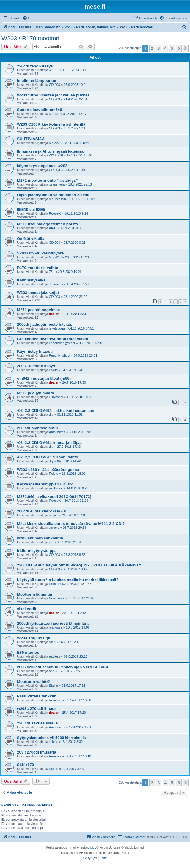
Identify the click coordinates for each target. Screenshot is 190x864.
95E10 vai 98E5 (31, 209)
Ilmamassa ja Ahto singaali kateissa (50, 151)
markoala (55, 627)
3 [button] (159, 48)
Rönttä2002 (57, 584)
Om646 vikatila (30, 238)
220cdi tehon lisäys (35, 66)
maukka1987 (58, 199)
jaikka (53, 741)
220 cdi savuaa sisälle (37, 723)
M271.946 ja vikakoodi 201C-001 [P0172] (54, 496)
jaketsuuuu (57, 328)
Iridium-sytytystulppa (36, 550)
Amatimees (57, 432)
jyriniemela (57, 184)
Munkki (54, 113)
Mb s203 (55, 143)
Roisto (53, 473)
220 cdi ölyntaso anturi (38, 428)
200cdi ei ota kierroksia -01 (42, 511)
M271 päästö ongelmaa (38, 310)
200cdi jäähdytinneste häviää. (44, 324)
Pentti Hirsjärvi (59, 355)
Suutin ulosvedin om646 (39, 109)
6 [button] (179, 48)
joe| (51, 542)
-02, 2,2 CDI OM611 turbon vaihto (47, 457)
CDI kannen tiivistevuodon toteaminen (52, 339)
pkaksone (56, 488)
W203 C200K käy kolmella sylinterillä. (52, 124)
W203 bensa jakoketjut (38, 292)
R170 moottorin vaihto (37, 267)
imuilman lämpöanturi (37, 80)
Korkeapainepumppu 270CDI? (45, 484)
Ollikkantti (56, 397)
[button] (186, 48)
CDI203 (54, 84)
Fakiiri (53, 370)
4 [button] (165, 48)
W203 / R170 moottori (30, 38)
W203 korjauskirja (33, 638)
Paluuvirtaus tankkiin (36, 696)
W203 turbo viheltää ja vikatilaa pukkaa (53, 95)
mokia (53, 515)
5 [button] (172, 48)
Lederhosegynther (62, 343)
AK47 (53, 228)
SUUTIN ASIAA (31, 139)
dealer (54, 314)
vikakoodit (26, 609)
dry (51, 414)
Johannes (56, 284)
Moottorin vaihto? (33, 681)
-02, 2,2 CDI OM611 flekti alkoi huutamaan (55, 410)
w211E (54, 70)
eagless (54, 656)
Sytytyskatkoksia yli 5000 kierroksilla (51, 737)
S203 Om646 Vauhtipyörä (40, 253)
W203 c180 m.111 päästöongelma (48, 469)
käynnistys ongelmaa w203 (42, 166)
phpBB (91, 847)
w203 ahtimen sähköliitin (40, 538)
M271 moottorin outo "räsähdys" (47, 180)
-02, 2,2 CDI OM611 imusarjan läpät (49, 442)
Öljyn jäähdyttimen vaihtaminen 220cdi (53, 195)
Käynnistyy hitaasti (35, 351)
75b (51, 271)
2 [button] (152, 48)
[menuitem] (29, 18)
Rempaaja (56, 700)
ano (51, 671)
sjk (51, 642)
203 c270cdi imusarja (36, 752)
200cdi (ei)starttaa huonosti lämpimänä (53, 623)
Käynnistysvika (31, 280)
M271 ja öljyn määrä (35, 393)
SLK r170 (25, 764)
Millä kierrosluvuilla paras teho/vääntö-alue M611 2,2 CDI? (71, 523)
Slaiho (53, 685)
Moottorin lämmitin (34, 594)
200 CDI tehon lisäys (36, 366)
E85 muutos (28, 652)
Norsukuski (57, 598)
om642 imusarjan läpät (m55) (44, 378)
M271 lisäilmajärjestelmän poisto (47, 224)
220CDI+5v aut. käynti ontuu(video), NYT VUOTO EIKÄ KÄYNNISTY (79, 565)
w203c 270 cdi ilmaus (36, 708)
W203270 (56, 155)
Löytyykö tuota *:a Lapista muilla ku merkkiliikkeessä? (68, 579)
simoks (54, 527)
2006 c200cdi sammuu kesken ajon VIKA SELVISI (62, 667)
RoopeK (55, 213)
